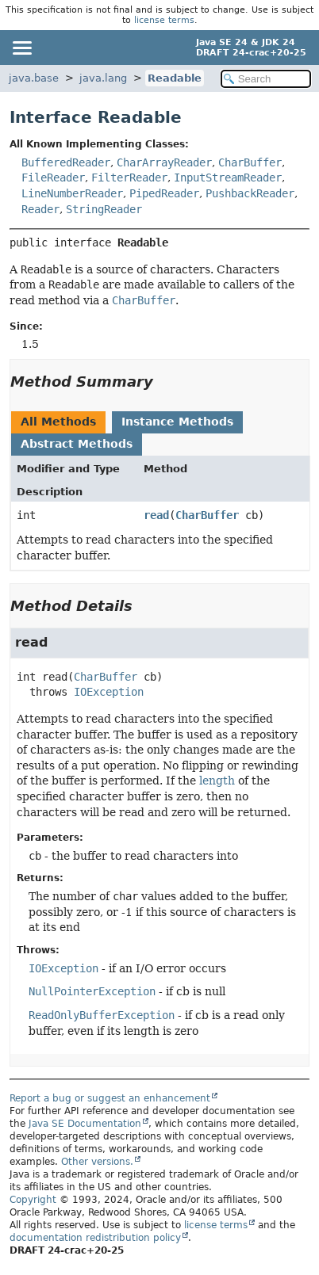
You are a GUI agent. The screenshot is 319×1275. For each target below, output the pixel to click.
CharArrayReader (164, 162)
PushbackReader (250, 193)
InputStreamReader (228, 177)
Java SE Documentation (85, 1123)
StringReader (104, 209)
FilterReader (129, 177)
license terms (164, 20)
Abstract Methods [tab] (77, 443)
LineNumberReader (72, 193)
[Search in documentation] (266, 79)
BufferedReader (65, 162)
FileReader (53, 177)
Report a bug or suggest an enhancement (110, 1098)
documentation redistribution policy (95, 1237)
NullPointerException (92, 991)
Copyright (33, 1199)
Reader (40, 209)
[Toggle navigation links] (21, 47)
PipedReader (164, 193)
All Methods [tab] (58, 421)
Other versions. (97, 1161)
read (156, 515)
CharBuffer (250, 162)
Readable (175, 78)
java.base (34, 78)
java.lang (103, 78)
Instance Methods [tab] (177, 421)
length (217, 780)
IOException (109, 691)
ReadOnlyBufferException (102, 1015)
